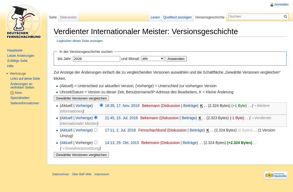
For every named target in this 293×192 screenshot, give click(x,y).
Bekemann (151, 105)
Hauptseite (14, 50)
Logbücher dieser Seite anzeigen (80, 40)
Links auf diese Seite (25, 79)
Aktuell (66, 118)
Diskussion (171, 105)
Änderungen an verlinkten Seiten (22, 86)
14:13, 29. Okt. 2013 (122, 143)
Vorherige (84, 105)
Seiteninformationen (24, 103)
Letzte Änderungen (20, 56)
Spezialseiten (19, 98)
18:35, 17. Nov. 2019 (122, 105)
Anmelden (281, 4)
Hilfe (10, 66)
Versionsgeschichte (209, 17)
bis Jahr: (65, 59)
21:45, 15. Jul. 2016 (121, 118)
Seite (53, 17)
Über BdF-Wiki (81, 174)
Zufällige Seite (17, 61)
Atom (18, 93)
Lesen (155, 17)
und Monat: (130, 59)
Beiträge (190, 105)
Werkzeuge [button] (18, 73)
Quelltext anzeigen (177, 17)
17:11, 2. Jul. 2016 (120, 130)
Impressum (101, 174)
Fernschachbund (152, 130)
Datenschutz (60, 174)
